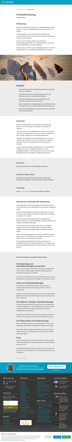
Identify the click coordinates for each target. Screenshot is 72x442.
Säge (24, 191)
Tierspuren (23, 409)
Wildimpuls (26, 2)
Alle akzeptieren (66, 437)
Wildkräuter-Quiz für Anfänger (45, 421)
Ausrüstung (24, 385)
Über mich (6, 427)
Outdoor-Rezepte (25, 406)
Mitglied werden (35, 2)
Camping (23, 393)
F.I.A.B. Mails (24, 400)
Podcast (23, 402)
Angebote (50, 2)
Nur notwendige (48, 437)
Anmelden (23, 415)
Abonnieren (10, 407)
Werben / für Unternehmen (44, 385)
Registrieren (24, 416)
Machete (28, 191)
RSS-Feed (40, 396)
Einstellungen (57, 437)
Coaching (23, 399)
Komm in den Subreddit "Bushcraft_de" (10, 387)
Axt (21, 191)
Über (56, 2)
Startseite (18, 9)
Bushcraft (23, 383)
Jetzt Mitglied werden (56, 366)
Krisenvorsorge (24, 388)
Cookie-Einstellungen (9, 425)
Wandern (23, 395)
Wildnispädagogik (25, 392)
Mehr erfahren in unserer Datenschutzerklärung (10, 440)
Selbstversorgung (25, 397)
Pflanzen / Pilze (24, 390)
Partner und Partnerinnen (44, 394)
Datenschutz (7, 421)
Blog (44, 2)
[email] (10, 404)
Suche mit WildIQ (65, 2)
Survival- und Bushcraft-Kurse (28, 411)
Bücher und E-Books (25, 407)
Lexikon (23, 9)
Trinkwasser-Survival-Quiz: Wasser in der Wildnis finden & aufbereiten (45, 405)
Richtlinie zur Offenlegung (44, 386)
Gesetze (23, 386)
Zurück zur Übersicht (21, 358)
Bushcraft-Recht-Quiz (43, 419)
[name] (10, 402)
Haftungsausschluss (9, 423)
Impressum (7, 420)
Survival (23, 381)
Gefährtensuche (25, 404)
